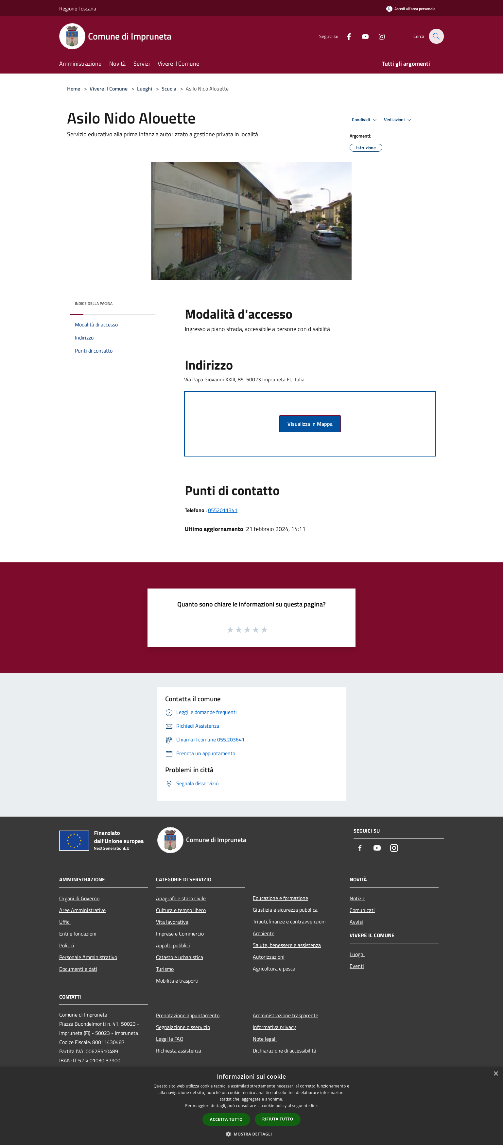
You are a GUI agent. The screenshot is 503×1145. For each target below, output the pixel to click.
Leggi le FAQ (169, 1039)
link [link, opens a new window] (314, 1105)
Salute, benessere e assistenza (287, 945)
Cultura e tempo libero (181, 910)
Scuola (169, 88)
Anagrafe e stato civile (181, 898)
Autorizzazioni (269, 957)
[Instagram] (377, 36)
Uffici (65, 922)
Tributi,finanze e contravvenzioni (289, 921)
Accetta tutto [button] (226, 1119)
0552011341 (222, 510)
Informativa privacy (274, 1027)
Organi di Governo (79, 898)
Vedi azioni (398, 120)
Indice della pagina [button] (94, 303)
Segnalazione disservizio (183, 1027)
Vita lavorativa (172, 922)
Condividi (365, 120)
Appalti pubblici (173, 945)
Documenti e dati (78, 969)
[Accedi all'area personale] (411, 8)
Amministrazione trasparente (285, 1015)
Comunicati (362, 910)
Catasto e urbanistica (179, 957)
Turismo (165, 969)
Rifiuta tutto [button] (277, 1119)
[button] (251, 1134)
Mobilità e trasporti (177, 981)
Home (73, 88)
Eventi (357, 966)
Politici (66, 945)
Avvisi (356, 922)
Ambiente (263, 933)
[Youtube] (361, 36)
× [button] (495, 1073)
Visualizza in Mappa (310, 424)
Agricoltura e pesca (274, 968)
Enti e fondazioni (77, 934)
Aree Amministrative (82, 910)
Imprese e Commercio (180, 934)
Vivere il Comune (109, 88)
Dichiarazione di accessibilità (284, 1050)
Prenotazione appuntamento (187, 1015)
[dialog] (251, 1106)
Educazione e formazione (280, 898)
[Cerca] (436, 36)
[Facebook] (345, 36)
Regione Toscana (77, 8)
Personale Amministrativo (88, 957)
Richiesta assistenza (178, 1050)
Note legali (265, 1039)
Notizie (357, 898)
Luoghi (144, 88)
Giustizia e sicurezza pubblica (285, 910)
